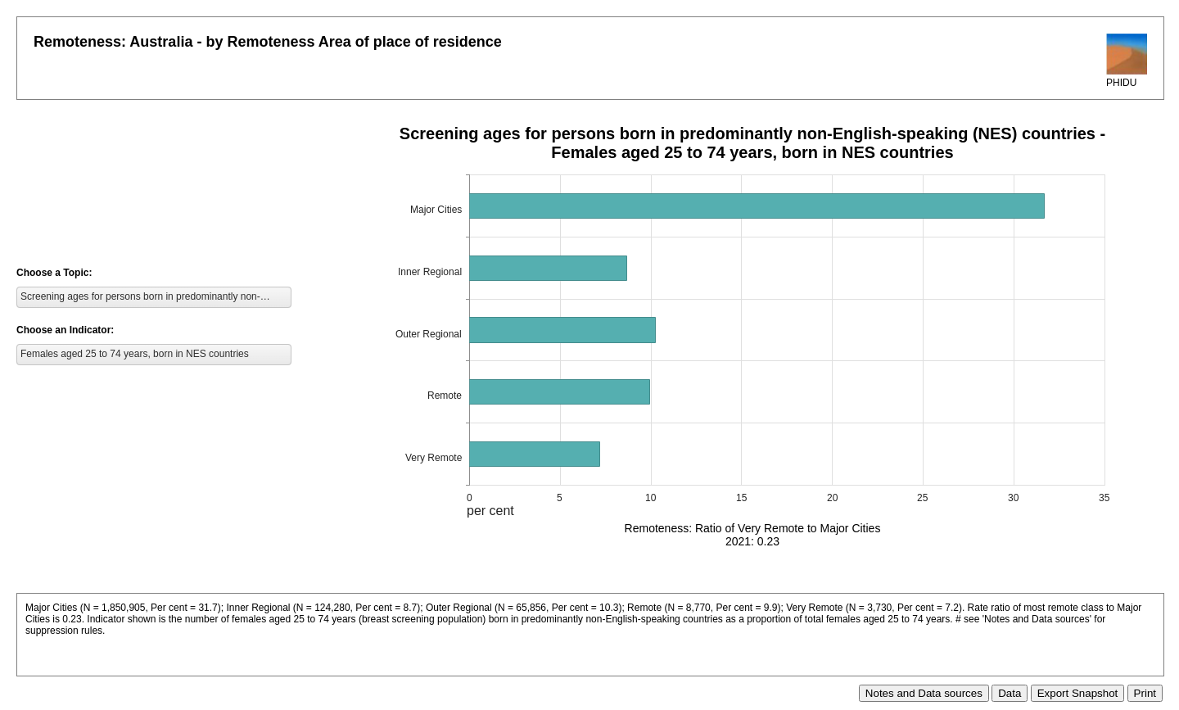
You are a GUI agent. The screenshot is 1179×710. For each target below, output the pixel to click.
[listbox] (153, 297)
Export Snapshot (1077, 693)
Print (1145, 693)
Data (1009, 693)
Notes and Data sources (923, 693)
